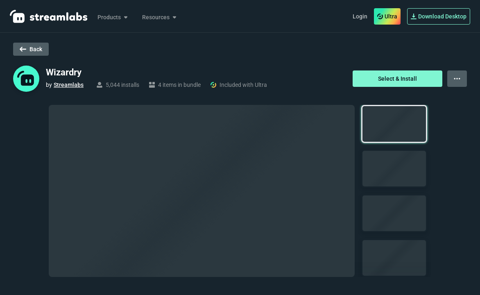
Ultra (387, 16)
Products (113, 17)
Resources (160, 17)
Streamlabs (69, 85)
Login (360, 16)
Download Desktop (438, 16)
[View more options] (457, 78)
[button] (394, 124)
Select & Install (397, 78)
